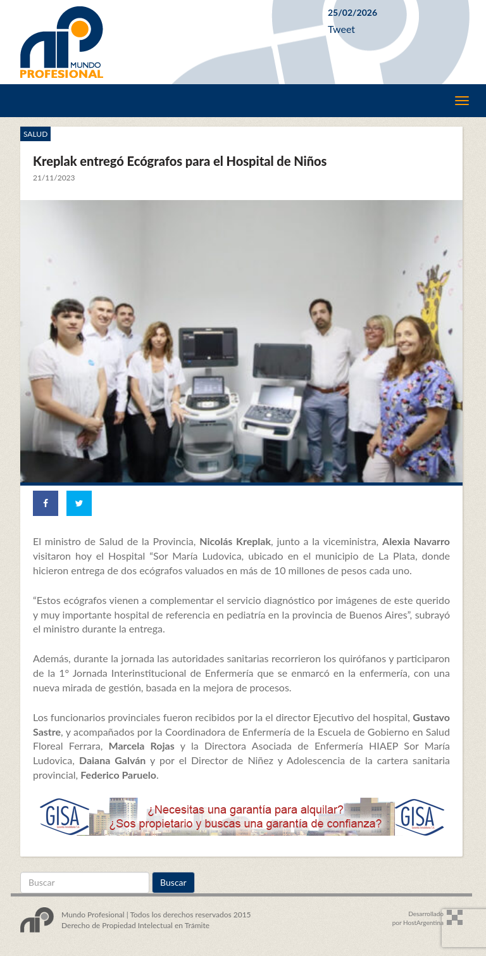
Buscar (173, 882)
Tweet (341, 29)
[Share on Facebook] (45, 503)
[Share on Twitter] (79, 503)
